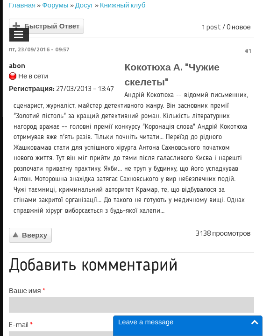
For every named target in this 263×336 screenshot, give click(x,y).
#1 (248, 50)
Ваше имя (27, 291)
